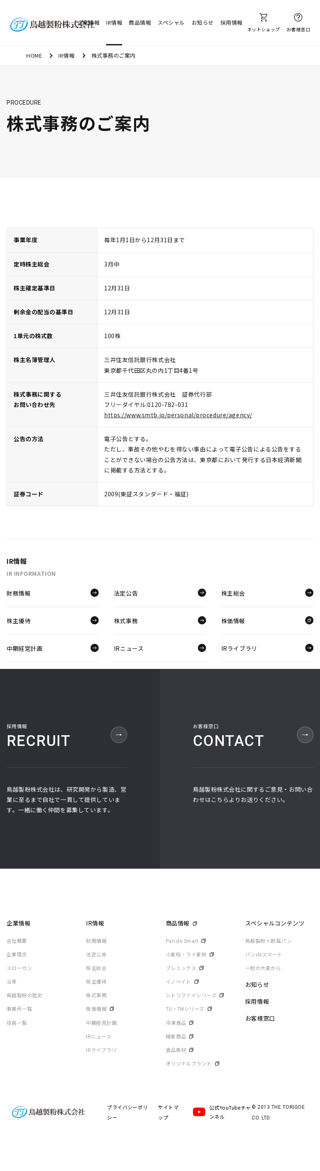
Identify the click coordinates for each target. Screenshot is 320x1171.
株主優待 (53, 620)
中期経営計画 (53, 647)
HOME (34, 55)
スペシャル (171, 22)
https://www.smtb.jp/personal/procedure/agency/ (178, 415)
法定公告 (160, 593)
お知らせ (203, 22)
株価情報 (267, 620)
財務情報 (53, 593)
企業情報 (88, 22)
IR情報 (114, 22)
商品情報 (140, 22)
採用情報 (231, 22)
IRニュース (160, 647)
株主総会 (267, 593)
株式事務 (160, 620)
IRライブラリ (267, 647)
